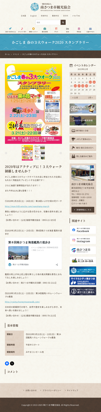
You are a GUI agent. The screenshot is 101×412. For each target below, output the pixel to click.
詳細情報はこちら (82, 209)
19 (87, 86)
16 (75, 86)
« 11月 (75, 97)
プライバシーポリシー (51, 390)
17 (79, 86)
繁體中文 (55, 15)
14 (94, 82)
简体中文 (44, 15)
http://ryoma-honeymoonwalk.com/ (22, 301)
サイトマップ (72, 390)
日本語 (24, 15)
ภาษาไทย (75, 15)
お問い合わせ (31, 390)
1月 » (90, 97)
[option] (33, 104)
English (34, 15)
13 (90, 82)
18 (83, 86)
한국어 (65, 15)
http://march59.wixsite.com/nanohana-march (27, 206)
